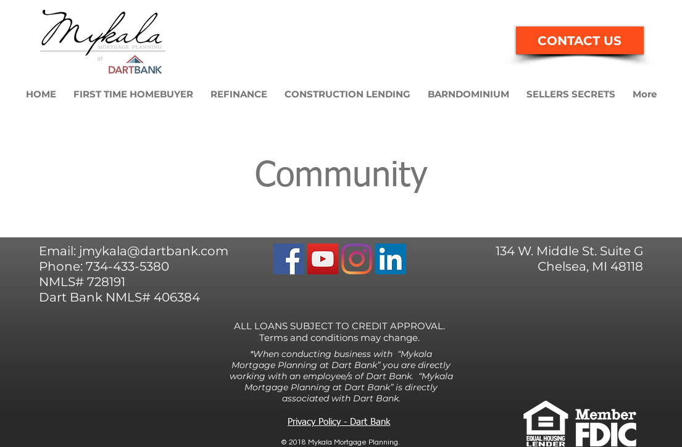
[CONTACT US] (580, 40)
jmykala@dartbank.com (153, 251)
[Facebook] (288, 259)
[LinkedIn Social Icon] (390, 259)
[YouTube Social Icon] (322, 259)
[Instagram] (356, 259)
